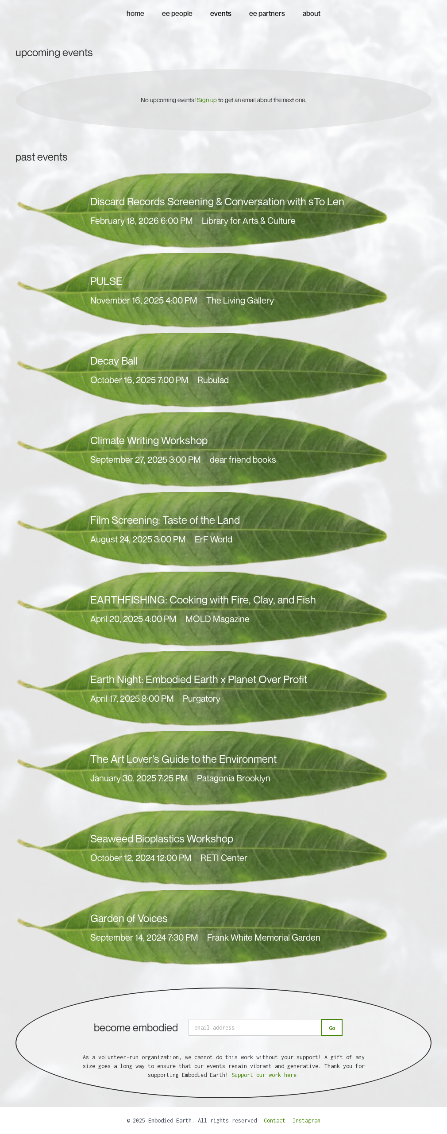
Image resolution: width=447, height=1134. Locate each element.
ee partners (267, 13)
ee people (177, 13)
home (135, 13)
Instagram (306, 1120)
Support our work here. (265, 1075)
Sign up (207, 100)
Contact (274, 1120)
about (311, 13)
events (220, 13)
